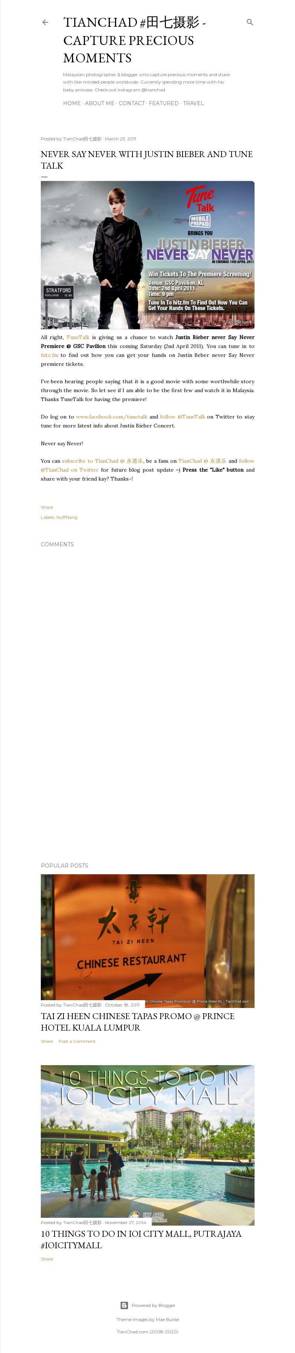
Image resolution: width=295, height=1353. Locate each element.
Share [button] (47, 507)
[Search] (250, 20)
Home (72, 103)
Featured (164, 103)
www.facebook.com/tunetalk (111, 416)
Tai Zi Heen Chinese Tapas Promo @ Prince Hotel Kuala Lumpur (138, 1021)
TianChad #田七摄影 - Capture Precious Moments (134, 39)
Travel (193, 103)
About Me (100, 103)
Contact (132, 103)
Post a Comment (77, 1041)
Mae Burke (167, 1319)
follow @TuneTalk (182, 416)
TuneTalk (77, 337)
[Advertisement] (148, 792)
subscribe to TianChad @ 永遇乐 (101, 461)
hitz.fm (49, 355)
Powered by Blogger (148, 1305)
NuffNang (67, 517)
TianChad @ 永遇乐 (202, 461)
